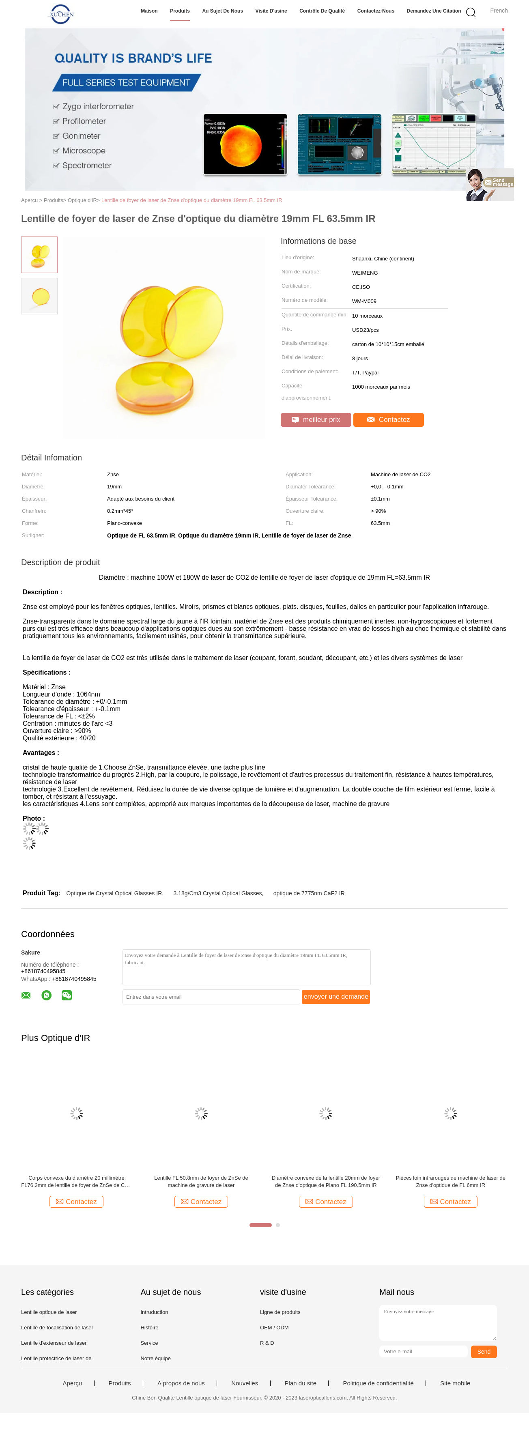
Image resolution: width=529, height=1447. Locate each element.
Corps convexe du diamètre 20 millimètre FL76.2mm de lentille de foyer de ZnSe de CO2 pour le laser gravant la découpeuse (76, 1182)
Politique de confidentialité (378, 1383)
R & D (267, 1343)
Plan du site (300, 1383)
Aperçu (72, 1383)
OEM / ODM (274, 1327)
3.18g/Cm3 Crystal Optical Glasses (218, 893)
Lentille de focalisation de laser (57, 1327)
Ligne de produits (280, 1312)
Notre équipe (155, 1358)
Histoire (149, 1327)
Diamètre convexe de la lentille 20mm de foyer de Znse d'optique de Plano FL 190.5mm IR (326, 1181)
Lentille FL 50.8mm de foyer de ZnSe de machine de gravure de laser (201, 1181)
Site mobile (455, 1383)
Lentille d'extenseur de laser (53, 1343)
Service (149, 1343)
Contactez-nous (375, 11)
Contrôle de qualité (322, 11)
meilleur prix (316, 420)
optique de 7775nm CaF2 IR (309, 893)
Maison (149, 11)
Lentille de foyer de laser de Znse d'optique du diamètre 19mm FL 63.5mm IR (191, 200)
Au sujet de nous (222, 11)
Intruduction (154, 1312)
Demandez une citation (434, 11)
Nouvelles (244, 1383)
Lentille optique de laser (49, 1312)
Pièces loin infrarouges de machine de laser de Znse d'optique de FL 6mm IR (450, 1181)
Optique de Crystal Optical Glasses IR (114, 893)
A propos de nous (181, 1383)
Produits (180, 11)
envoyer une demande (336, 996)
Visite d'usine (271, 11)
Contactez (388, 420)
